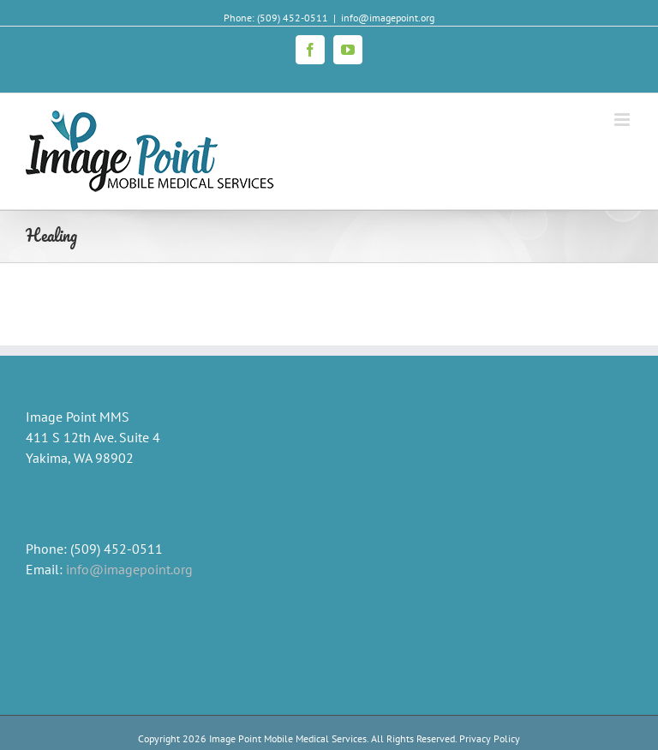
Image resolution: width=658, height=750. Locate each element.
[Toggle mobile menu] (623, 120)
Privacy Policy (488, 738)
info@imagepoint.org (387, 17)
